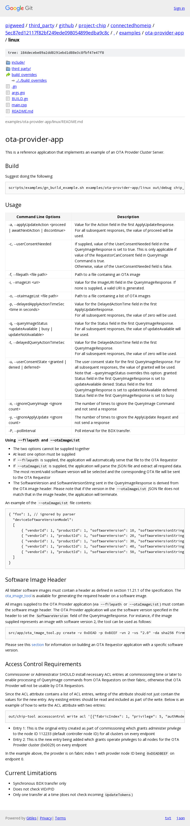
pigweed (14, 25)
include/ (18, 62)
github (66, 25)
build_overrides (24, 74)
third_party (41, 25)
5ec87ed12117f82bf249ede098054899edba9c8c (57, 33)
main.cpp (19, 104)
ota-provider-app (164, 33)
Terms (60, 818)
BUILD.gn (20, 98)
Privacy (46, 818)
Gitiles (31, 818)
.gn (14, 86)
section (38, 644)
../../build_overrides (31, 80)
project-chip (92, 25)
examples (130, 33)
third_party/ (21, 68)
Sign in (179, 8)
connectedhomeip (131, 25)
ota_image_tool (18, 595)
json (180, 818)
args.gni (18, 92)
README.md (22, 111)
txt (168, 818)
